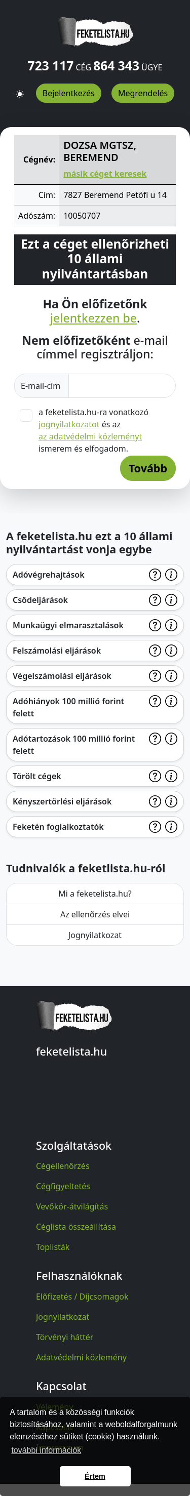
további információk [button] (46, 1450)
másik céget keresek (104, 173)
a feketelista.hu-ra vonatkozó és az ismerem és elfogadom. (93, 430)
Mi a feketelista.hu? (95, 893)
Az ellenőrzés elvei (95, 914)
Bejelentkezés (69, 93)
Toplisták (53, 1246)
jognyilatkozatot (69, 424)
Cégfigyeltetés (63, 1186)
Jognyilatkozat (95, 935)
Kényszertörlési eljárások (62, 801)
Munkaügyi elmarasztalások (68, 625)
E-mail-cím (41, 385)
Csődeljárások (40, 599)
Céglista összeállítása (76, 1226)
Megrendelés (143, 93)
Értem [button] (95, 1476)
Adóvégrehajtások (49, 574)
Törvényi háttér (65, 1337)
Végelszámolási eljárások (62, 675)
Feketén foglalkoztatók (58, 826)
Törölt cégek (37, 776)
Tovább (148, 468)
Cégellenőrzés (63, 1165)
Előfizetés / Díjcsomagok (82, 1296)
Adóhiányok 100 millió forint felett (68, 707)
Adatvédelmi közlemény (81, 1357)
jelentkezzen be (93, 318)
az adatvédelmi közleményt (90, 436)
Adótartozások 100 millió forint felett (74, 744)
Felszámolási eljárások (57, 650)
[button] (20, 90)
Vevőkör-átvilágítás (72, 1206)
